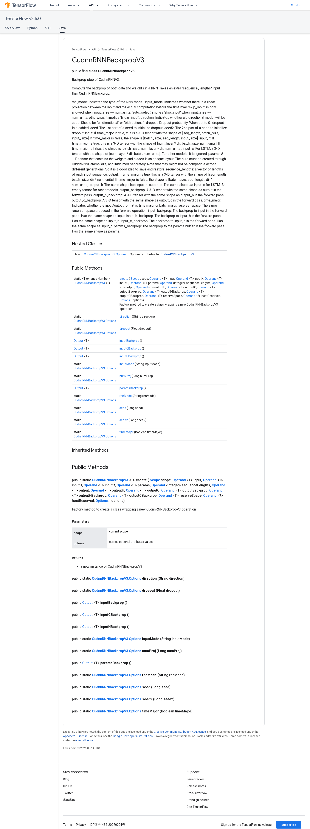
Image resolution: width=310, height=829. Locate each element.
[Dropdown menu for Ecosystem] (129, 5)
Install (54, 5)
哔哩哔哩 (69, 800)
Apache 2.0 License (75, 736)
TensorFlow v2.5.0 (23, 18)
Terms (67, 824)
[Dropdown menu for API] (99, 5)
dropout (125, 328)
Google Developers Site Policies (133, 736)
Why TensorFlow (181, 5)
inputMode (127, 364)
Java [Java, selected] (62, 28)
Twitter (68, 793)
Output (79, 340)
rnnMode (125, 396)
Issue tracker (195, 779)
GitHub (296, 5)
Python (32, 28)
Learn (71, 5)
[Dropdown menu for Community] (160, 5)
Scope (135, 278)
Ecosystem (116, 5)
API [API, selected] (91, 5)
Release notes (196, 786)
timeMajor (126, 432)
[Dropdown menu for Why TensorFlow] (198, 5)
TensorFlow (79, 49)
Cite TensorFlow (197, 807)
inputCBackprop (130, 348)
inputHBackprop (130, 356)
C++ (48, 28)
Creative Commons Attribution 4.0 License (180, 731)
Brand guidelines (198, 800)
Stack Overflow (197, 793)
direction (125, 316)
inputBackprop (129, 340)
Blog (66, 779)
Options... (126, 300)
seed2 (124, 420)
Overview (12, 28)
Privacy (81, 824)
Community (146, 5)
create (124, 278)
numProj (125, 376)
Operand (155, 278)
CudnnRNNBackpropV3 (177, 254)
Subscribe (288, 825)
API (94, 49)
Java (132, 49)
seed (123, 408)
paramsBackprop (131, 388)
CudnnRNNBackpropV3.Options (105, 254)
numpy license (84, 740)
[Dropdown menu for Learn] (80, 5)
